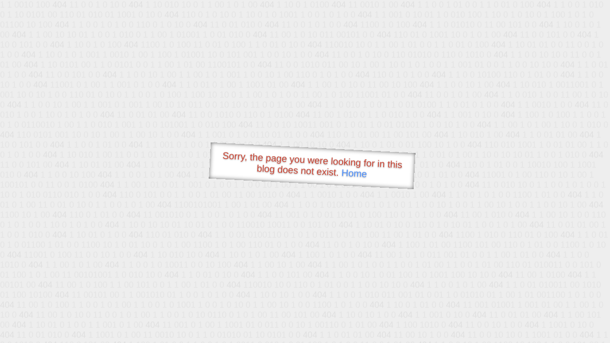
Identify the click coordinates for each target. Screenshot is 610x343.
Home (354, 173)
